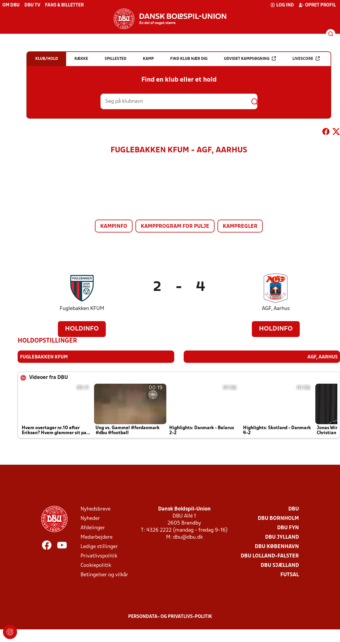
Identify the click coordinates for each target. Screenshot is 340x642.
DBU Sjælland (280, 565)
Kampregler (240, 226)
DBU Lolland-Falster (270, 555)
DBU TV (32, 5)
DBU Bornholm (278, 518)
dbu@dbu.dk (188, 537)
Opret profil (317, 5)
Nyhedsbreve (95, 508)
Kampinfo (113, 226)
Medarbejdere (97, 537)
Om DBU (11, 5)
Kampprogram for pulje (175, 226)
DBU (293, 508)
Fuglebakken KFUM (82, 308)
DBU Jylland (282, 537)
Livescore (306, 58)
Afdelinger (93, 527)
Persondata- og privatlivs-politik (170, 616)
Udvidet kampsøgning (250, 58)
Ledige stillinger (99, 546)
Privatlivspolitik (99, 555)
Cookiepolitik (96, 565)
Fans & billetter (64, 5)
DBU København (277, 546)
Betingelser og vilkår (104, 574)
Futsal (289, 574)
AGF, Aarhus (276, 308)
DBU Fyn (288, 527)
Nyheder (90, 518)
